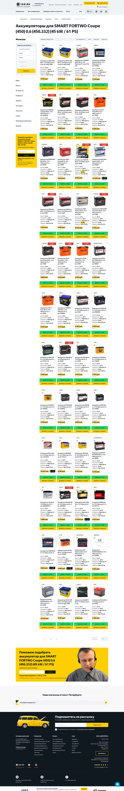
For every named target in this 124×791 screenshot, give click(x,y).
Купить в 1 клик (47, 84)
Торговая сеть (75, 743)
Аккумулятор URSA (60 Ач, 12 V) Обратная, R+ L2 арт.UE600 (65, 359)
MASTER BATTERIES (98, 243)
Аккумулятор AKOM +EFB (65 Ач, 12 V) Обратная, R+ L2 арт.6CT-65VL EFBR (65, 62)
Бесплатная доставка (90, 3)
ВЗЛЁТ (95, 390)
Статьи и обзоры (38, 754)
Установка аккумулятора (40, 746)
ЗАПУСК (78, 292)
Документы (75, 746)
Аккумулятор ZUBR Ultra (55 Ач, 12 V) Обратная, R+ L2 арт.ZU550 (65, 211)
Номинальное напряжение (26, 121)
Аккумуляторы (20, 11)
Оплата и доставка (39, 739)
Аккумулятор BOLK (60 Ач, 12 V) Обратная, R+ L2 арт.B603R (99, 601)
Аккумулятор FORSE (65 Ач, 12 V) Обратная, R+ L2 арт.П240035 (47, 406)
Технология (26, 111)
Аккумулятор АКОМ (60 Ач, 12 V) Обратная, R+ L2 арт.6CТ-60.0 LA (65, 455)
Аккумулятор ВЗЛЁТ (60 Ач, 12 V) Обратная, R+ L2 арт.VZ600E (99, 406)
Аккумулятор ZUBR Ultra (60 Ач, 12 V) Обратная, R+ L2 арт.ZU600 (47, 211)
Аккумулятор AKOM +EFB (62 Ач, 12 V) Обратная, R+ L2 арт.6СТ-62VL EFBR (65, 601)
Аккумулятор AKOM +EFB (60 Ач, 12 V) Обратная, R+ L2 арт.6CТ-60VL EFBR (47, 62)
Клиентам (36, 752)
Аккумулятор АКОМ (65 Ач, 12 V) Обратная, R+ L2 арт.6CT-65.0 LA (82, 455)
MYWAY (95, 292)
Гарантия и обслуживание (41, 748)
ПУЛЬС (43, 342)
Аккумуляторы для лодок (59, 743)
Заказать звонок (102, 3)
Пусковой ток (26, 90)
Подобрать (26, 71)
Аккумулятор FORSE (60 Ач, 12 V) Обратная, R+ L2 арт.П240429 (99, 359)
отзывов (101, 767)
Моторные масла (57, 748)
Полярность (26, 95)
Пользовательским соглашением (86, 729)
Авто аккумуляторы (58, 739)
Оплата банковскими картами (42, 741)
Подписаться (97, 725)
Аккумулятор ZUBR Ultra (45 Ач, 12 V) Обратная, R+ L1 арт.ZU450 (82, 112)
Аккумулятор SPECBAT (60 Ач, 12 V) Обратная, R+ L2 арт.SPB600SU (65, 504)
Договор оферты (38, 750)
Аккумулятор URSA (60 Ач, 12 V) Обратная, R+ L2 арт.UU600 (82, 359)
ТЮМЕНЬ (95, 45)
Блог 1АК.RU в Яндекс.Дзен (70, 780)
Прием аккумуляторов (40, 743)
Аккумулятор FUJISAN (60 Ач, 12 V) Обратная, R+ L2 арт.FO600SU (65, 406)
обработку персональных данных (25, 164)
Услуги (54, 752)
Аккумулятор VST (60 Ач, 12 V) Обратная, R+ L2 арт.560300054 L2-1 (47, 504)
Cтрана (26, 116)
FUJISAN (61, 390)
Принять (84, 789)
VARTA (95, 144)
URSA (60, 342)
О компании (75, 741)
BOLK (95, 584)
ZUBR (60, 94)
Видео (73, 750)
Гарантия (26, 126)
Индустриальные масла (59, 750)
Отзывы (74, 748)
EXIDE (43, 584)
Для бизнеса (102, 753)
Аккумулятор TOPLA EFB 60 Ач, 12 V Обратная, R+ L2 (82, 504)
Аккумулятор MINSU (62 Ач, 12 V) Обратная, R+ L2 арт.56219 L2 (99, 504)
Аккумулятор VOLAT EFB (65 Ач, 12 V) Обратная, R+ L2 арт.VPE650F (65, 552)
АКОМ (43, 45)
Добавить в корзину (48, 88)
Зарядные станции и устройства (52, 11)
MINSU (95, 487)
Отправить (26, 155)
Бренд (26, 80)
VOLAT (95, 94)
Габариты (26, 100)
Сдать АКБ (51, 4)
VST (43, 487)
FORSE (95, 342)
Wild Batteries (80, 535)
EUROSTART (44, 144)
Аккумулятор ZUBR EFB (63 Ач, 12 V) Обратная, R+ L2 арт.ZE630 (82, 161)
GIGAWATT (79, 584)
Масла (68, 11)
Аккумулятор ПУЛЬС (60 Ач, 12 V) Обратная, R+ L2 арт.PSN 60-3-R (47, 359)
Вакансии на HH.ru (76, 752)
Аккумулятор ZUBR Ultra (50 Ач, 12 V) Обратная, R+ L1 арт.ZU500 (65, 112)
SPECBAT (61, 487)
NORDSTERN (96, 535)
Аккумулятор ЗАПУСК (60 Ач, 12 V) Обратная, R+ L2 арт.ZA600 (82, 310)
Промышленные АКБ (58, 746)
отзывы (29, 767)
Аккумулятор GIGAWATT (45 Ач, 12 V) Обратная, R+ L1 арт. (82, 601)
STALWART (79, 45)
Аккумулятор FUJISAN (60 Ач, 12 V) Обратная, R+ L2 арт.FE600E (82, 406)
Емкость (26, 85)
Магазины (76, 4)
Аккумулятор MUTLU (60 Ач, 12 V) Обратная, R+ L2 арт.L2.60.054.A (47, 455)
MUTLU (43, 437)
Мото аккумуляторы (34, 11)
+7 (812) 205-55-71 (39, 3)
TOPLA (60, 144)
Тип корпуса (26, 106)
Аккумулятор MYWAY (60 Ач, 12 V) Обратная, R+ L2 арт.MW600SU (99, 310)
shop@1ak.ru (104, 749)
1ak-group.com (20, 767)
